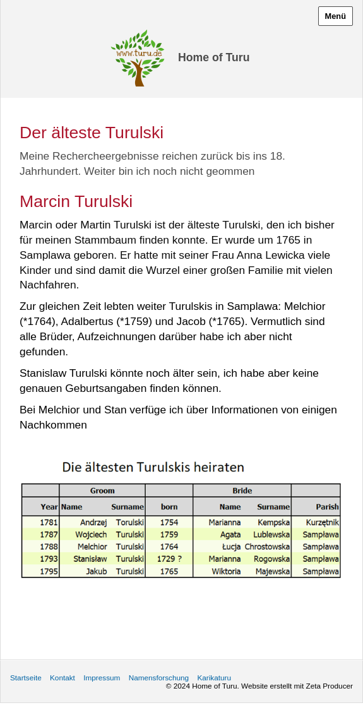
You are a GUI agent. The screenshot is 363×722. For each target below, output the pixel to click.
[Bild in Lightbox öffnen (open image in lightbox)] (181, 520)
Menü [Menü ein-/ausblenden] (335, 16)
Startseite (26, 677)
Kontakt (62, 677)
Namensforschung (159, 677)
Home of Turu (213, 57)
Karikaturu (214, 677)
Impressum (101, 677)
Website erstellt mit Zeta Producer (297, 686)
